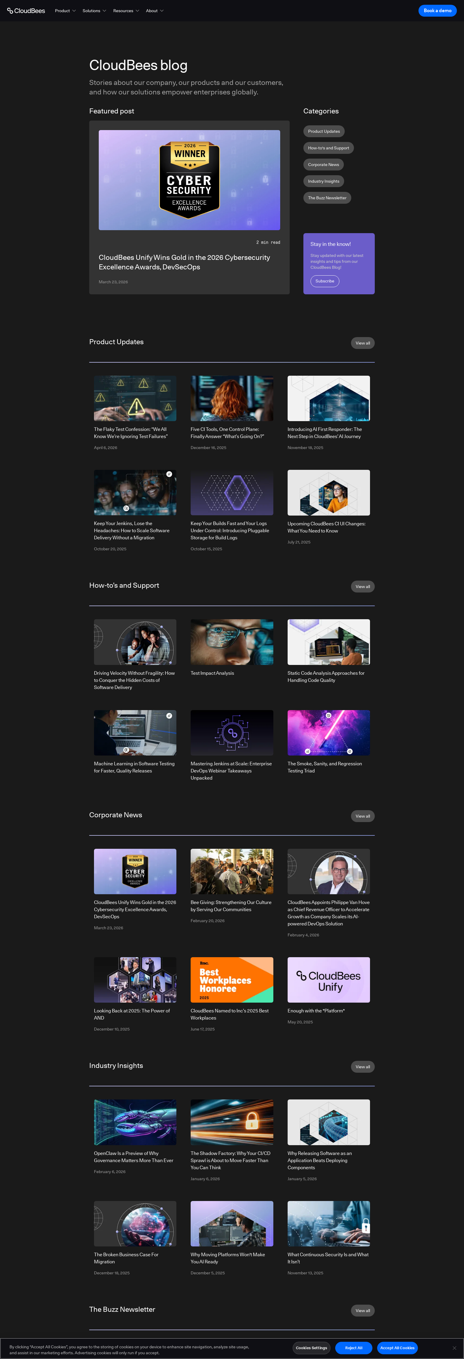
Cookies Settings (311, 1348)
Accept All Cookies (397, 1348)
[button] (66, 10)
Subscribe (325, 281)
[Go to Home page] (26, 11)
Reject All (353, 1348)
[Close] (454, 1348)
